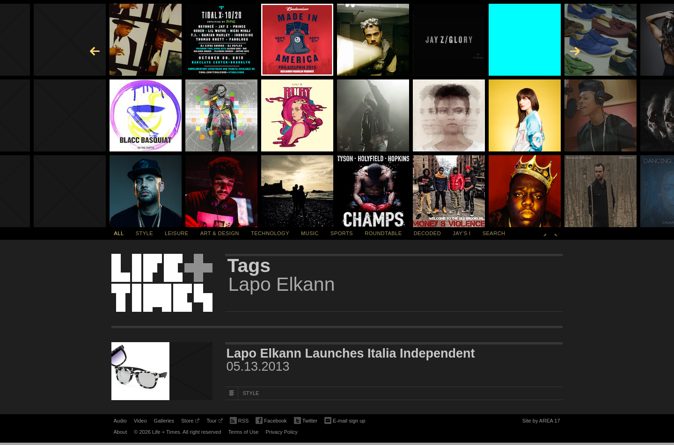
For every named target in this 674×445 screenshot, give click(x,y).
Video (140, 420)
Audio (120, 420)
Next (556, 233)
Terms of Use (243, 432)
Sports (341, 233)
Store (190, 422)
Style (144, 233)
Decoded (427, 233)
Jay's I (461, 233)
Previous (544, 233)
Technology (270, 233)
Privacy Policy (281, 432)
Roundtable (383, 233)
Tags (249, 265)
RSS (239, 420)
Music (310, 233)
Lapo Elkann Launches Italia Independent (351, 353)
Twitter (305, 421)
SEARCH (494, 233)
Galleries (164, 420)
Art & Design (219, 233)
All (119, 233)
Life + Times (161, 283)
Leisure (177, 233)
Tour (214, 422)
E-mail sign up (345, 420)
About (120, 432)
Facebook (271, 421)
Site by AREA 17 (541, 422)
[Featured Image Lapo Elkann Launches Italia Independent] (161, 371)
